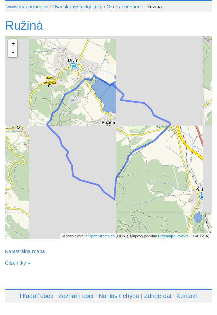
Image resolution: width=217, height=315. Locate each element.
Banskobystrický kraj (78, 6)
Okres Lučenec (123, 6)
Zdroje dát (158, 296)
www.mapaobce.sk (27, 6)
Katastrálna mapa (25, 251)
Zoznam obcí (75, 296)
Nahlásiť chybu (119, 296)
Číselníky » (17, 263)
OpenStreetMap (101, 236)
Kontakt (186, 296)
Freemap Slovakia (173, 236)
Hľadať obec (36, 296)
